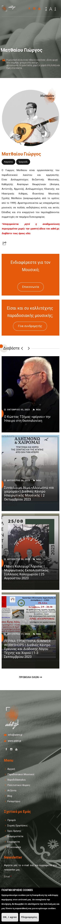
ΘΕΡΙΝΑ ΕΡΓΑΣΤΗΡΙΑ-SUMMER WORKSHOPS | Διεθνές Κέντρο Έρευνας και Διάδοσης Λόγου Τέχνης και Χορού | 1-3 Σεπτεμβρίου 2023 (27, 649)
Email (8, 876)
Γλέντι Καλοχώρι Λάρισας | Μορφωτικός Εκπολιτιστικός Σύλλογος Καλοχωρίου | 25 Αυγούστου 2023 (26, 572)
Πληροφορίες (29, 917)
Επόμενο (28, 348)
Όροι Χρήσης (14, 830)
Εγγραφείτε (13, 841)
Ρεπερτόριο (13, 801)
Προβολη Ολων (29, 677)
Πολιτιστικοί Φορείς (18, 785)
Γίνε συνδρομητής (30, 326)
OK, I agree (10, 917)
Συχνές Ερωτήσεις (17, 825)
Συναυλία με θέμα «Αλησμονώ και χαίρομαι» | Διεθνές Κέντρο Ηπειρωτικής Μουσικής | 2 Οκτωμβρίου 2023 (29, 493)
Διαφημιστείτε (15, 836)
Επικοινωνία (30, 286)
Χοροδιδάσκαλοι (16, 779)
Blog (9, 795)
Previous (22, 348)
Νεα (38, 410)
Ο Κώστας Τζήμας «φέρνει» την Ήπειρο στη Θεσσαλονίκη (27, 419)
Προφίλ (11, 820)
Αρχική (11, 768)
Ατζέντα (11, 790)
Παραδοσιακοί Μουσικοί (20, 774)
